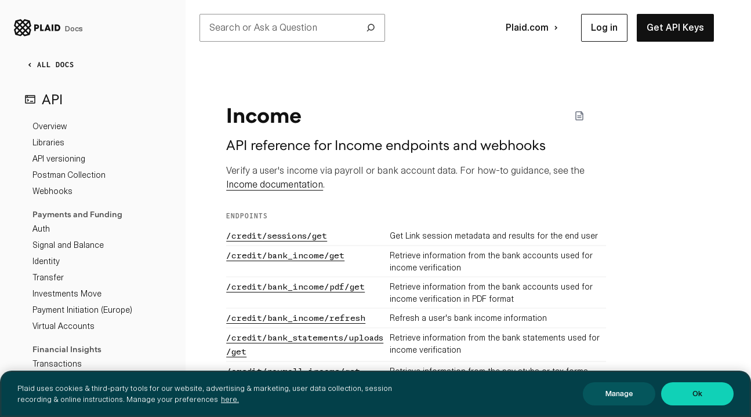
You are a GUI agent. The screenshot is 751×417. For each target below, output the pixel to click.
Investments (55, 380)
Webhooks (52, 191)
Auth (41, 228)
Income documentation (274, 184)
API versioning (58, 158)
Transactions (57, 363)
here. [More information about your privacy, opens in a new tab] (230, 409)
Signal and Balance (68, 245)
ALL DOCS (48, 65)
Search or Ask (292, 28)
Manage (619, 403)
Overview (49, 126)
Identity (46, 261)
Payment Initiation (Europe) (82, 309)
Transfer (48, 277)
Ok (697, 403)
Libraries (48, 142)
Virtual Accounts (63, 326)
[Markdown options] (579, 116)
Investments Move (66, 293)
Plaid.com (534, 28)
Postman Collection (69, 175)
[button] (604, 28)
